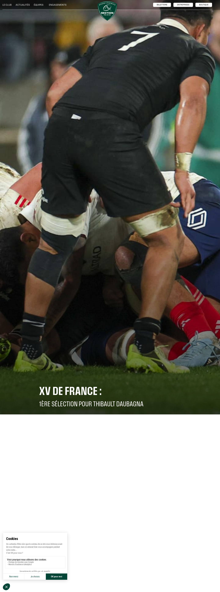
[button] (7, 5)
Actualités (23, 5)
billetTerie (162, 5)
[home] (107, 11)
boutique (203, 5)
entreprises (183, 5)
